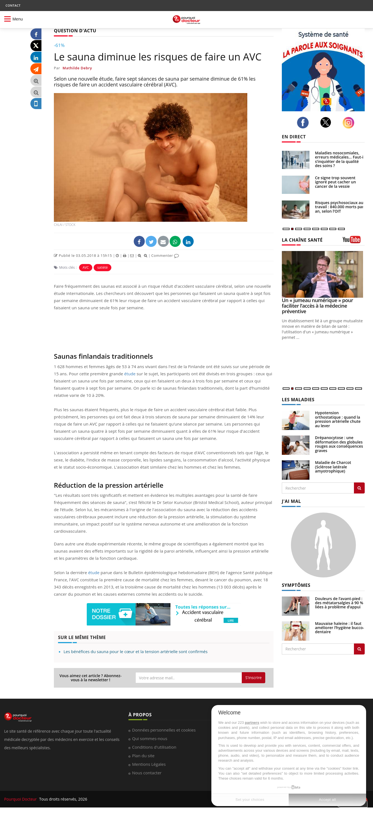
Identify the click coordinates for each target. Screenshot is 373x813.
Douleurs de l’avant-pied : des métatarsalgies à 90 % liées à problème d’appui (339, 603)
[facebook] (304, 122)
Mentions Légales (149, 764)
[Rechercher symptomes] (359, 648)
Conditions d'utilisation (154, 747)
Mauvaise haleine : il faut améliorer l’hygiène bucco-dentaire (339, 628)
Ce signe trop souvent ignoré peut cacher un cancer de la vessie (335, 182)
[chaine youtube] (354, 241)
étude (130, 373)
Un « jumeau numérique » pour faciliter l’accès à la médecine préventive (317, 306)
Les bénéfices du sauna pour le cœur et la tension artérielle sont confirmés (135, 651)
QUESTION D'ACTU (75, 31)
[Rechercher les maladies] (359, 487)
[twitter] (327, 122)
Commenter (165, 255)
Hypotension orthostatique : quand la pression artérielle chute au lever (338, 419)
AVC (86, 267)
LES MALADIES (298, 400)
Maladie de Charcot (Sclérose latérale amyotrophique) (333, 467)
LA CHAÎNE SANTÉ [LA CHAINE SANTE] (302, 240)
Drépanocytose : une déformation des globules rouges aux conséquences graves (339, 444)
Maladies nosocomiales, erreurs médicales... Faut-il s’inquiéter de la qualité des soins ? (339, 159)
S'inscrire (253, 677)
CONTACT (13, 5)
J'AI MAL (291, 501)
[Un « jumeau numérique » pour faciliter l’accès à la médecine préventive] (323, 274)
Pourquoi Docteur (21, 799)
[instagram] (350, 123)
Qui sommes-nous (149, 738)
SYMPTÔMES (296, 585)
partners (252, 722)
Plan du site (143, 755)
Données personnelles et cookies (164, 730)
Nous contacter (147, 772)
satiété (102, 267)
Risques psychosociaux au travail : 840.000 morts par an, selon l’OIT (339, 207)
